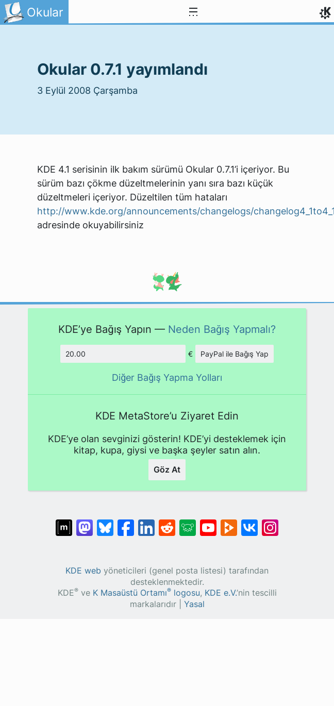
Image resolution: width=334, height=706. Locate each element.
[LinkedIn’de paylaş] (146, 522)
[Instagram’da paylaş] (270, 522)
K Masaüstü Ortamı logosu (146, 593)
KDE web (83, 571)
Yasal (194, 604)
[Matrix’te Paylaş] (64, 522)
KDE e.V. (221, 593)
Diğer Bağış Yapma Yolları (167, 377)
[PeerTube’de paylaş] (229, 522)
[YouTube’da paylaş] (208, 522)
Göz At (167, 469)
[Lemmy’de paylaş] (187, 522)
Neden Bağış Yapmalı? (222, 329)
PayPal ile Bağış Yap (235, 353)
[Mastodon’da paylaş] (84, 522)
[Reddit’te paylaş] (167, 522)
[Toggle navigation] (193, 12)
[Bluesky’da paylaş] (105, 522)
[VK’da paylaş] (249, 522)
